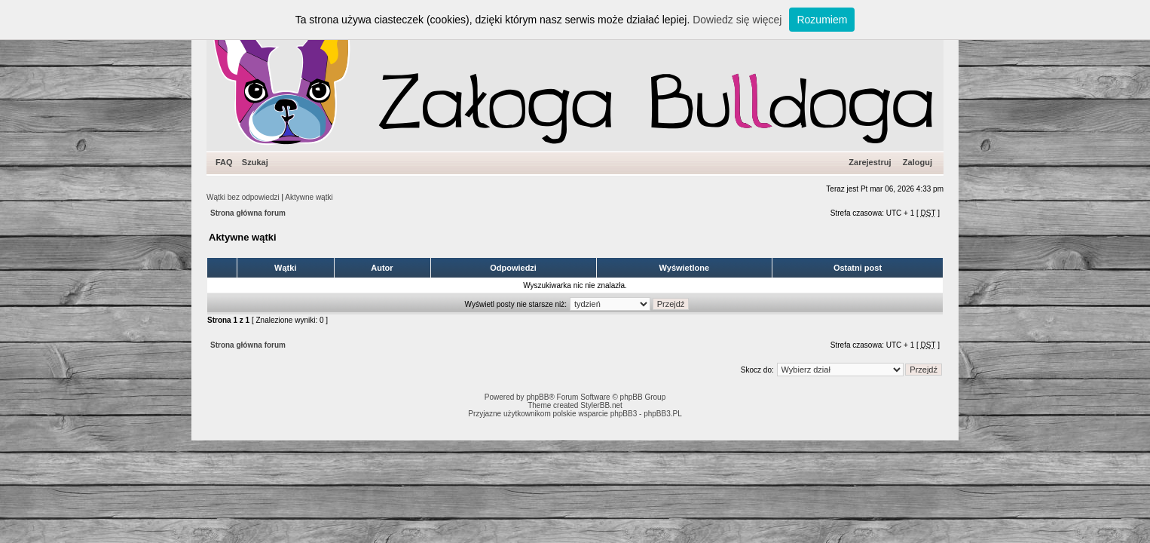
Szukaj (255, 162)
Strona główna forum (248, 213)
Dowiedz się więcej (737, 20)
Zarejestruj (870, 162)
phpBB (537, 397)
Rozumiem (822, 20)
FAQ (224, 162)
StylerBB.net (601, 405)
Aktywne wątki (308, 197)
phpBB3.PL (663, 414)
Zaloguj (917, 162)
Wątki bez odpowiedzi (243, 197)
